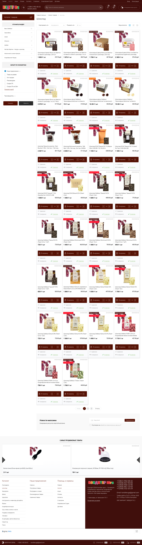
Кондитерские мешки (8, 512)
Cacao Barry (7, 32)
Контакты (28, 1)
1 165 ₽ (93, 154)
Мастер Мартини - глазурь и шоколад (14, 49)
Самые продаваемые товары (71, 446)
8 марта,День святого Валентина (11, 524)
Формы (4, 509)
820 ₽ (41, 297)
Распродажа (5, 491)
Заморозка (5, 497)
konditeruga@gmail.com (130, 498)
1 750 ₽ (93, 59)
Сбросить (26, 103)
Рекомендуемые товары (36, 500)
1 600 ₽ (93, 202)
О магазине (36, 1)
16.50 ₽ (93, 107)
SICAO (6, 37)
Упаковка (4, 521)
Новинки (32, 491)
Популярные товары (35, 494)
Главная (4, 1)
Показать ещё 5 (9, 89)
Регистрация (135, 1)
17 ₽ (117, 478)
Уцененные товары (35, 503)
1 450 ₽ (68, 249)
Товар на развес (12, 74)
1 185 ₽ (119, 154)
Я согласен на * (106, 431)
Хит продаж (10, 77)
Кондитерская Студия (47, 1)
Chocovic (6, 41)
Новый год (5, 527)
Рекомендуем (11, 80)
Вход (128, 1)
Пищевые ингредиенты (8, 518)
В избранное (42, 74)
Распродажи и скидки (36, 497)
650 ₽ (118, 249)
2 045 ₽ (68, 154)
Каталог (11, 1)
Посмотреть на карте (93, 506)
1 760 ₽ (68, 392)
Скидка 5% (10, 83)
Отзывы (22, 1)
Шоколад (4, 494)
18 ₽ (34, 478)
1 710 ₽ (119, 345)
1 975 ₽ (68, 59)
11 (31, 32)
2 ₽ (6, 478)
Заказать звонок (32, 8)
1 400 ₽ (93, 249)
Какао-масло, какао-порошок (12, 53)
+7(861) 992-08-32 (23, 542)
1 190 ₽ (63, 478)
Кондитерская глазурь (10, 57)
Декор (4, 500)
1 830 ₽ (93, 297)
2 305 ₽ (119, 59)
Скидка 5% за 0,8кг (12, 86)
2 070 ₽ (42, 107)
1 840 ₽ (42, 202)
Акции (16, 1)
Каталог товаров (18, 17)
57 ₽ (89, 478)
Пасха (3, 531)
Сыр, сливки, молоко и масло (10, 515)
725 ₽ (41, 249)
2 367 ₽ (42, 154)
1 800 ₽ (68, 297)
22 (31, 28)
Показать (10, 103)
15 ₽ (67, 107)
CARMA (6, 45)
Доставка (57, 1)
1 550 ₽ (119, 202)
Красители (5, 503)
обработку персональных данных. (110, 431)
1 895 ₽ (42, 59)
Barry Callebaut (8, 28)
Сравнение (41, 71)
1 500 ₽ (68, 345)
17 (31, 41)
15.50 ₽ (119, 107)
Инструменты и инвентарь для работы (12, 506)
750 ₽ (41, 392)
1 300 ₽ (68, 202)
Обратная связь (8, 542)
